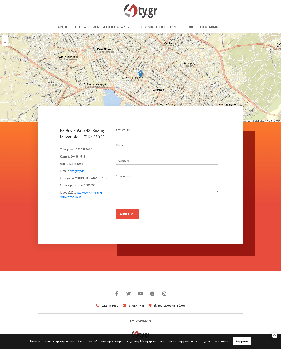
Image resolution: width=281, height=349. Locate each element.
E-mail (120, 145)
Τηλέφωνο (123, 160)
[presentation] (143, 202)
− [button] (5, 43)
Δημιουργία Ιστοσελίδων (111, 27)
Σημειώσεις (123, 176)
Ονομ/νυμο (123, 130)
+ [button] (5, 37)
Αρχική (63, 27)
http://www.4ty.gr (70, 197)
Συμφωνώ (242, 341)
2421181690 (110, 305)
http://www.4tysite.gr (90, 192)
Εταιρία (80, 27)
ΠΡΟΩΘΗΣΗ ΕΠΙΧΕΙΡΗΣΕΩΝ (158, 27)
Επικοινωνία (209, 27)
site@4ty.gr (77, 171)
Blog (189, 27)
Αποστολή (127, 214)
